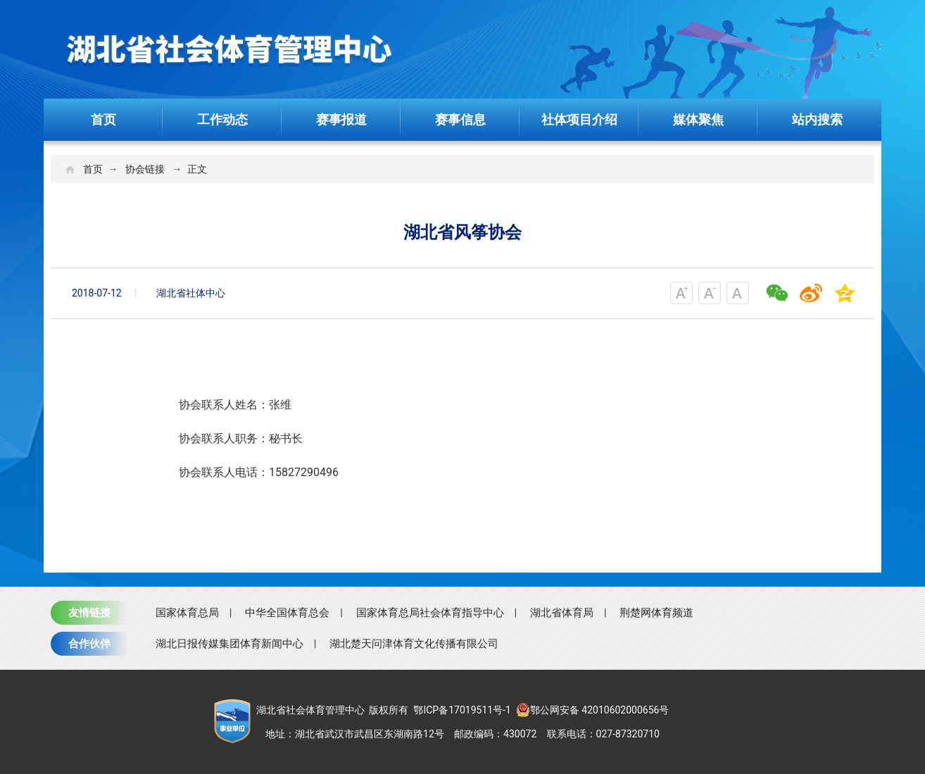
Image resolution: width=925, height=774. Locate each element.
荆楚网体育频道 (656, 612)
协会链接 (145, 169)
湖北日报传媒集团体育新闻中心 (229, 643)
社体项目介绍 (579, 119)
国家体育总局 (187, 612)
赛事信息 (460, 119)
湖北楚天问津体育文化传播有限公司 (413, 643)
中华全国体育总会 (287, 612)
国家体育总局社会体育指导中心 (430, 612)
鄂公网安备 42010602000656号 (592, 710)
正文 (197, 169)
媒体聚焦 (698, 119)
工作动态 (222, 119)
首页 (103, 119)
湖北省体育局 (561, 612)
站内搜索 (817, 119)
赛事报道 (341, 119)
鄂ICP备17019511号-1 (461, 710)
